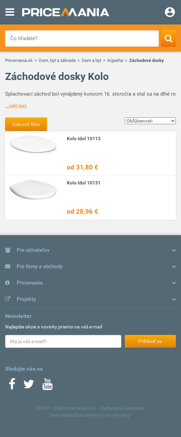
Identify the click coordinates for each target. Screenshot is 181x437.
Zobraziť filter (26, 124)
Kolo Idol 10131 (84, 182)
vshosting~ (121, 415)
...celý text (16, 105)
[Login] (170, 13)
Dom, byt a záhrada (57, 60)
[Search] (168, 38)
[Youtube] (47, 386)
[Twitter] (29, 386)
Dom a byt (91, 60)
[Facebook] (12, 386)
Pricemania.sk (19, 60)
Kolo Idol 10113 (84, 138)
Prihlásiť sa (150, 341)
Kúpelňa (115, 60)
